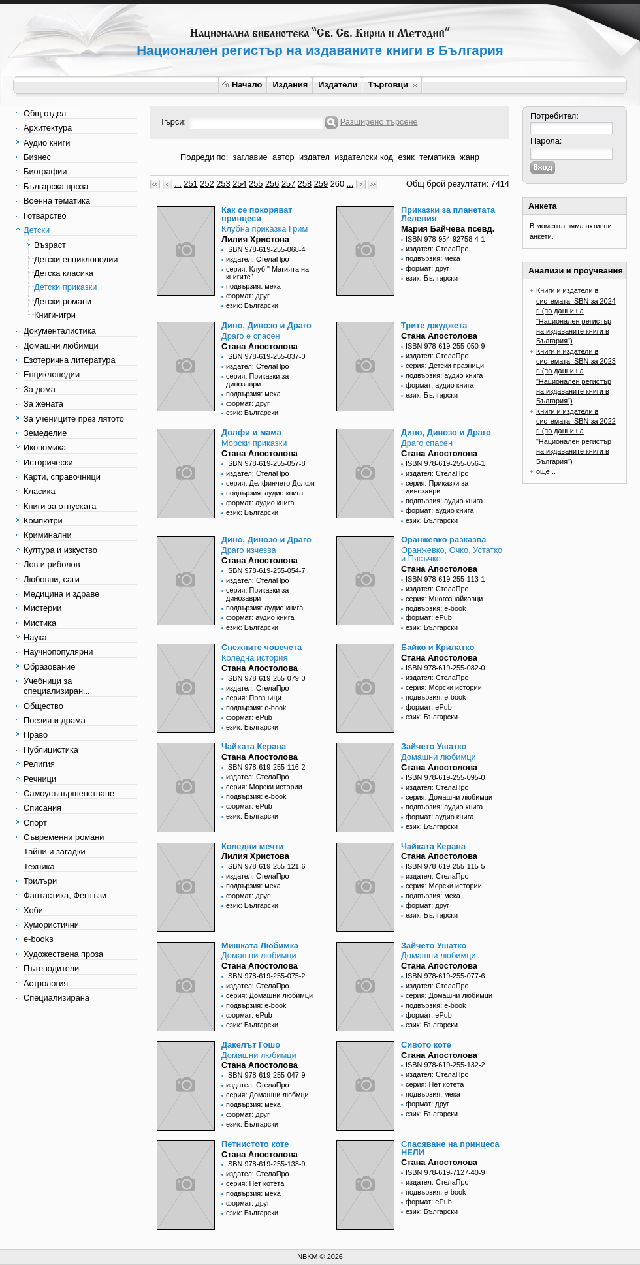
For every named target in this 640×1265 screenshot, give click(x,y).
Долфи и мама (251, 432)
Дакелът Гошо (250, 1045)
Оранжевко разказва (443, 539)
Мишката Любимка (259, 945)
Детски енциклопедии (76, 259)
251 (190, 184)
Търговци (392, 84)
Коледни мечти (252, 846)
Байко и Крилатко (437, 647)
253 (223, 184)
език (406, 157)
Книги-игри (55, 315)
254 (239, 184)
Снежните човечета (261, 647)
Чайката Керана (253, 746)
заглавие (250, 157)
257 (288, 184)
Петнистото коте (255, 1144)
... (178, 184)
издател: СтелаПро (257, 259)
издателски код (363, 157)
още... (546, 471)
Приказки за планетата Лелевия (448, 214)
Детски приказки (65, 287)
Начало (242, 84)
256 (272, 184)
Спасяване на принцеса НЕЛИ (450, 1148)
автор (283, 157)
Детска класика (63, 273)
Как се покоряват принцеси (257, 214)
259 (321, 184)
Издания (290, 84)
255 (256, 184)
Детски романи (62, 301)
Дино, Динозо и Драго (266, 325)
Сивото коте (426, 1045)
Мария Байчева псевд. (447, 229)
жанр (469, 157)
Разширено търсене (379, 122)
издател (314, 157)
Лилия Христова (255, 239)
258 (305, 184)
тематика (437, 157)
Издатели (337, 84)
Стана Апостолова (259, 346)
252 (207, 184)
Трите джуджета (434, 325)
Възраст (50, 245)
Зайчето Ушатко (433, 746)
